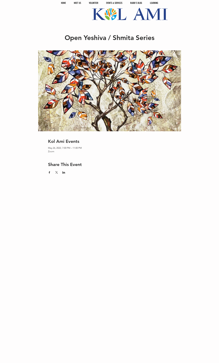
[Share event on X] (56, 172)
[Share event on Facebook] (49, 172)
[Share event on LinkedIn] (63, 172)
